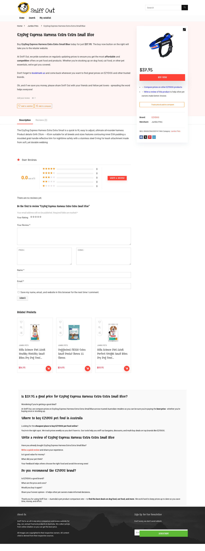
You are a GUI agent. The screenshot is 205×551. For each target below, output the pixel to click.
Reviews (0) (41, 120)
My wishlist (45, 18)
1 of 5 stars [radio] (31, 217)
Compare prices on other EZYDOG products (163, 87)
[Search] (185, 7)
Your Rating (22, 217)
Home (21, 18)
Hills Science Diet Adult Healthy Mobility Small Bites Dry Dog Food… (32, 361)
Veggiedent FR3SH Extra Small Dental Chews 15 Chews (72, 361)
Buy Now (162, 77)
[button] (184, 29)
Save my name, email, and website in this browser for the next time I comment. (59, 292)
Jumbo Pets (33, 26)
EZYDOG (155, 117)
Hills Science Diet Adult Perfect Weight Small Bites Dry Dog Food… (112, 361)
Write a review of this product (157, 92)
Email (20, 281)
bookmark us (38, 73)
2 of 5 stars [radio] (32, 217)
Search (32, 18)
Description (25, 120)
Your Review (23, 225)
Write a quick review (30, 457)
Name (20, 270)
